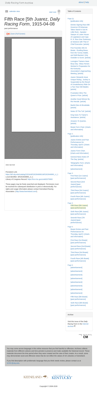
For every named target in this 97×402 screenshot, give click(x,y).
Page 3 (70, 173)
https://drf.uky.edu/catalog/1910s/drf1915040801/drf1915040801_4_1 (32, 174)
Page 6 (70, 265)
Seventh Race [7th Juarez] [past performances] (78, 220)
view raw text (10, 165)
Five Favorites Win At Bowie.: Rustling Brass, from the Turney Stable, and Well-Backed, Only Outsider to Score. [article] (81, 53)
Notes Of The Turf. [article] (81, 111)
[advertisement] (76, 169)
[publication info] (77, 21)
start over (54, 12)
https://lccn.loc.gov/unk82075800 (40, 179)
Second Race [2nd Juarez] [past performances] (78, 184)
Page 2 (70, 134)
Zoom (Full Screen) (17, 34)
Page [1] (71, 18)
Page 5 (70, 227)
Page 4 (70, 203)
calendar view (14, 11)
